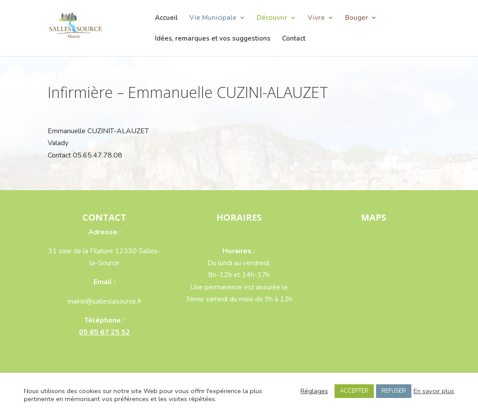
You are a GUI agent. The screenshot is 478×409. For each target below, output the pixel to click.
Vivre (316, 18)
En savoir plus (434, 391)
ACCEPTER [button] (354, 391)
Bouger (356, 18)
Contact (293, 39)
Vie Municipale (213, 18)
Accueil (166, 18)
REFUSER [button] (393, 391)
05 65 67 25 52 (104, 332)
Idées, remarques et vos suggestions (213, 39)
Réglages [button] (314, 391)
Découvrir (272, 18)
